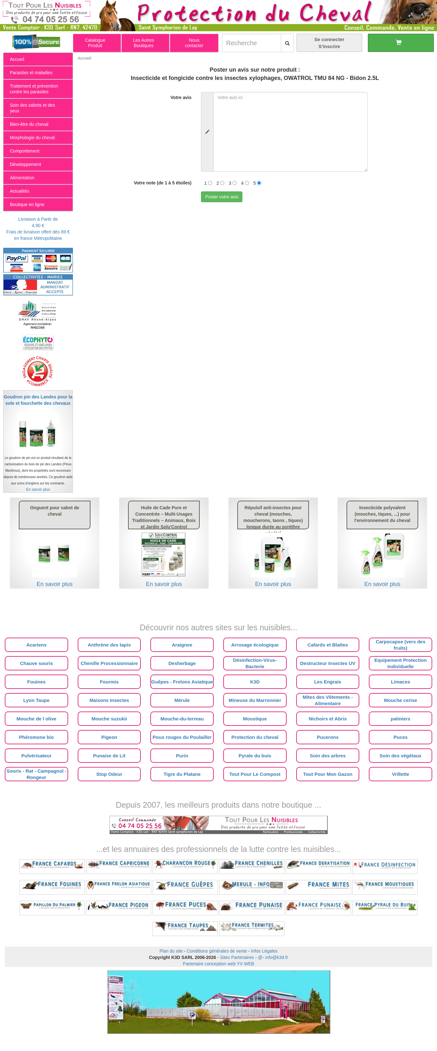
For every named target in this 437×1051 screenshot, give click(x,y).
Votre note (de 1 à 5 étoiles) (162, 182)
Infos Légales (264, 951)
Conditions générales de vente (217, 951)
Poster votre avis (221, 196)
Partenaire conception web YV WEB (218, 963)
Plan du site (171, 951)
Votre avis (180, 97)
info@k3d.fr (276, 957)
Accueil (84, 58)
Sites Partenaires (237, 957)
